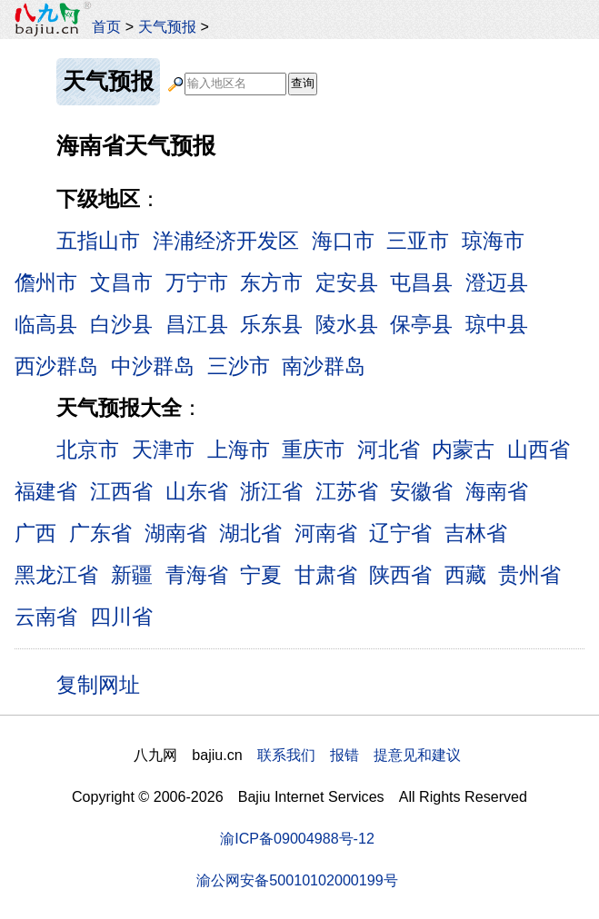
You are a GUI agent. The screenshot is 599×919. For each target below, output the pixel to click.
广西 (35, 533)
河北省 (388, 449)
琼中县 (496, 324)
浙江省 (271, 491)
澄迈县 (496, 282)
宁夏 (261, 575)
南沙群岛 (323, 366)
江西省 (121, 491)
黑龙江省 (56, 575)
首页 (106, 26)
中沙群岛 (153, 366)
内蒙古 (463, 449)
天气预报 (167, 26)
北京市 (87, 449)
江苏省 (346, 491)
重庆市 (313, 449)
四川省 (121, 616)
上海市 (238, 449)
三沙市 (238, 366)
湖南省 (176, 533)
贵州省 (529, 575)
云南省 (46, 616)
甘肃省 (326, 575)
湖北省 (250, 533)
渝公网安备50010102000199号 (296, 880)
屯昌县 (421, 282)
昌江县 (196, 324)
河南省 (326, 533)
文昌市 (121, 282)
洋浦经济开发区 (226, 240)
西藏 (465, 575)
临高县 (46, 324)
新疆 (132, 575)
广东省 (100, 533)
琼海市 (493, 240)
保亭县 (421, 324)
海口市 (343, 240)
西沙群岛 (56, 366)
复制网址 (104, 684)
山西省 (538, 449)
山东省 (196, 491)
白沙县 (121, 324)
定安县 (346, 282)
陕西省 (400, 575)
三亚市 (417, 240)
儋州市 (46, 282)
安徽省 (421, 491)
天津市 (163, 449)
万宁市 (196, 282)
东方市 (271, 282)
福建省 (46, 491)
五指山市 (98, 240)
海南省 (496, 491)
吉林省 (475, 533)
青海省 (196, 575)
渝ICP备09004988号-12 (297, 838)
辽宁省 (400, 533)
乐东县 (271, 324)
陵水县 (346, 324)
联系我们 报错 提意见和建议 (359, 754)
